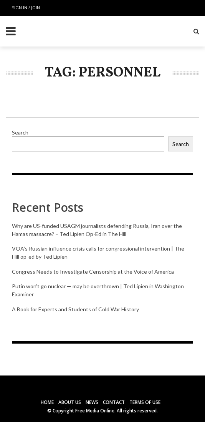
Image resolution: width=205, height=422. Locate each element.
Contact (114, 402)
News (92, 402)
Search (20, 132)
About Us (69, 402)
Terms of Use (144, 402)
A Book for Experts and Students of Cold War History (75, 309)
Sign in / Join (26, 7)
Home (47, 402)
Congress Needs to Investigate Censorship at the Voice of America (93, 271)
